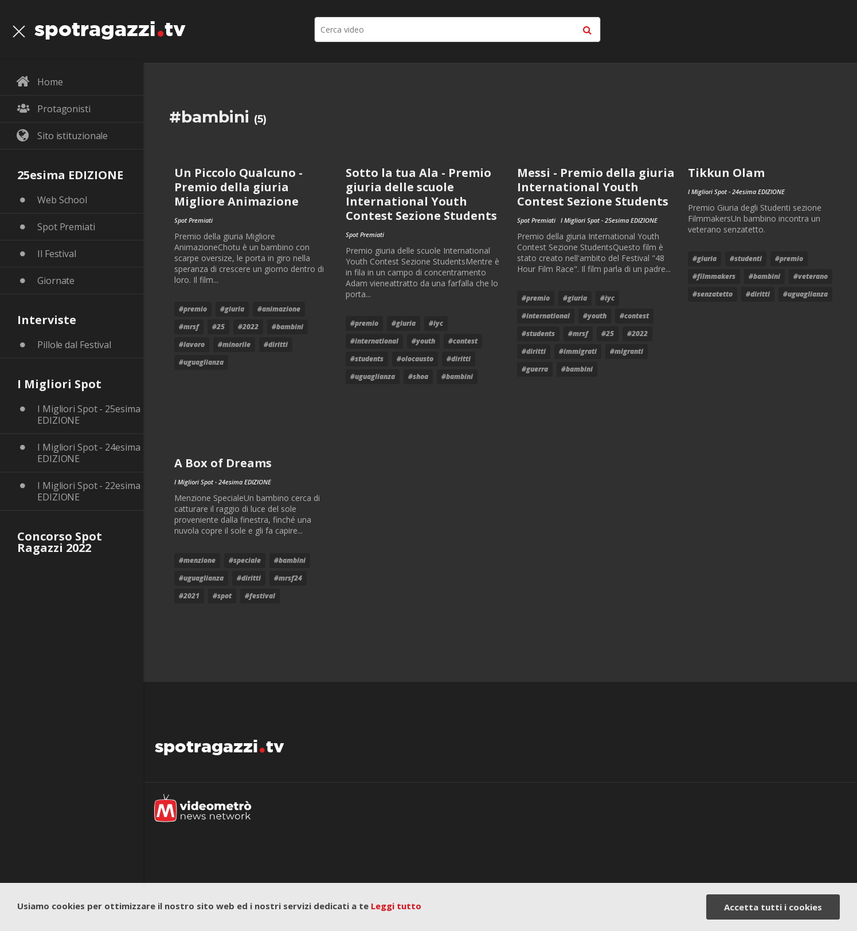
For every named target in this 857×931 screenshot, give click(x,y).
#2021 (189, 596)
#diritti (276, 344)
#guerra (535, 369)
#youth (423, 341)
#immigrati (578, 351)
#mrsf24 (288, 578)
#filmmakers (713, 276)
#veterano (810, 276)
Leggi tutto (396, 906)
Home (50, 82)
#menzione (197, 560)
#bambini (287, 327)
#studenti (746, 258)
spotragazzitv (110, 25)
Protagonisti (64, 108)
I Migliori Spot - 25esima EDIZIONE (88, 415)
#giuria (232, 309)
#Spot (222, 596)
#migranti (626, 351)
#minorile (234, 344)
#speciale (245, 560)
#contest (463, 341)
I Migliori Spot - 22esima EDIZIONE (88, 491)
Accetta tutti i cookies (773, 907)
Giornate (56, 280)
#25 (218, 327)
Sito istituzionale (72, 135)
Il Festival (56, 253)
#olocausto (415, 359)
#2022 (248, 327)
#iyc (436, 323)
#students (367, 359)
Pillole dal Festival (74, 344)
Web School (62, 200)
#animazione (278, 309)
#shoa (418, 376)
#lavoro (192, 344)
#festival (260, 596)
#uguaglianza (201, 362)
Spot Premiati (66, 226)
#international (374, 341)
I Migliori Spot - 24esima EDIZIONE (88, 453)
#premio (193, 309)
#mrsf (189, 327)
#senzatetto (712, 294)
